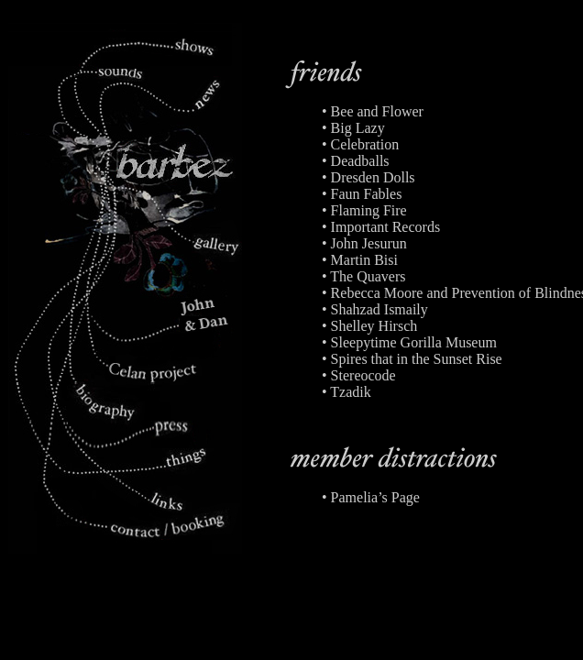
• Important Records (381, 227)
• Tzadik (346, 392)
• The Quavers (364, 276)
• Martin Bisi (360, 260)
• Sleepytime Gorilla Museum (409, 342)
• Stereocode (359, 375)
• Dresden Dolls (368, 177)
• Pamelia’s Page (371, 497)
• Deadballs (356, 161)
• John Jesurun (364, 243)
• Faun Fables (362, 194)
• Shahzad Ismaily (375, 309)
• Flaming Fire (364, 210)
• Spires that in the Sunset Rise (412, 359)
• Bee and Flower (373, 111)
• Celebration (360, 144)
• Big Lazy (353, 128)
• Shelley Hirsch (369, 326)
